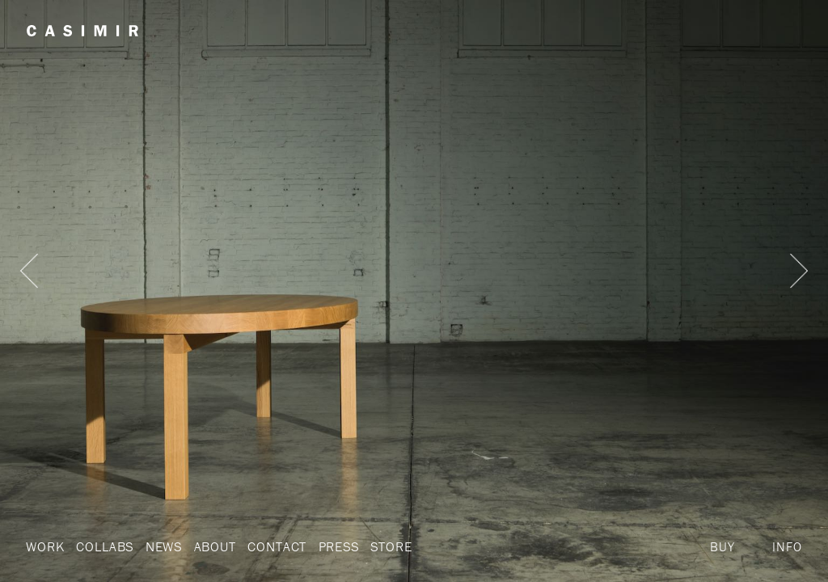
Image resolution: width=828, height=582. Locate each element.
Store (380, 546)
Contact (268, 546)
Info (786, 546)
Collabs (101, 546)
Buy (722, 546)
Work (44, 546)
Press (327, 546)
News (158, 546)
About (208, 546)
